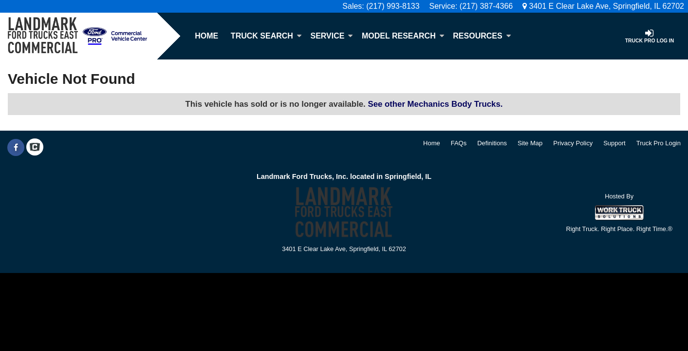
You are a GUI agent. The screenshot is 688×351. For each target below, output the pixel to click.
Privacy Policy (573, 143)
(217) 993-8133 (392, 6)
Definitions (492, 143)
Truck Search (266, 36)
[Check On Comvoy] (34, 148)
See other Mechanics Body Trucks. (435, 104)
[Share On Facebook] (15, 148)
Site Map (530, 143)
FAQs (459, 143)
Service (331, 36)
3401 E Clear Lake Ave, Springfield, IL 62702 (603, 6)
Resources (482, 36)
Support (614, 143)
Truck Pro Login (658, 143)
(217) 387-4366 (486, 6)
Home (206, 36)
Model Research (403, 36)
